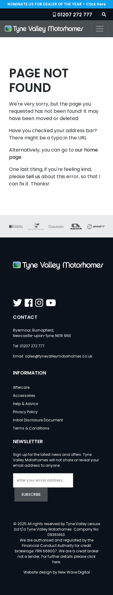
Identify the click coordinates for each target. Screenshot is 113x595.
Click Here (96, 4)
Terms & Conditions (31, 428)
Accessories (24, 395)
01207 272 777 (74, 14)
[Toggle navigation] (99, 29)
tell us (33, 176)
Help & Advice (25, 403)
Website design (38, 572)
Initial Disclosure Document (38, 420)
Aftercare (21, 387)
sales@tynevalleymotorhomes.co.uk (58, 356)
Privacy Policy (25, 411)
